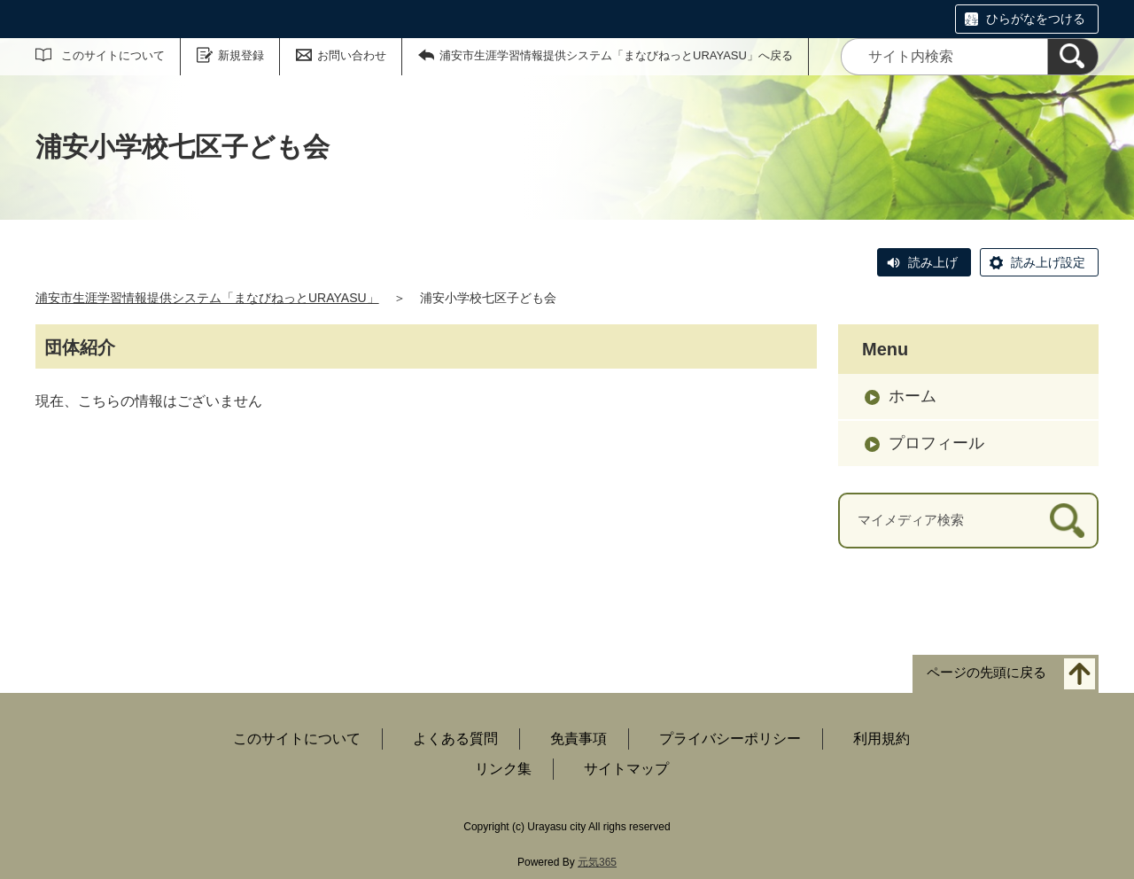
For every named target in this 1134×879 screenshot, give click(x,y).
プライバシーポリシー (730, 738)
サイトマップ (626, 768)
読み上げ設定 (1048, 262)
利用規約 (881, 738)
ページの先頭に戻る (986, 672)
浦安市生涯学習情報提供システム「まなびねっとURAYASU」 (207, 298)
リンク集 (503, 768)
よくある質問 (455, 738)
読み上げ (933, 262)
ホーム (912, 396)
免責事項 (578, 738)
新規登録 (241, 55)
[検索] (1073, 56)
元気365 (597, 862)
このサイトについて (113, 55)
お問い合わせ (351, 55)
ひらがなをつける (1035, 19)
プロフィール (936, 443)
